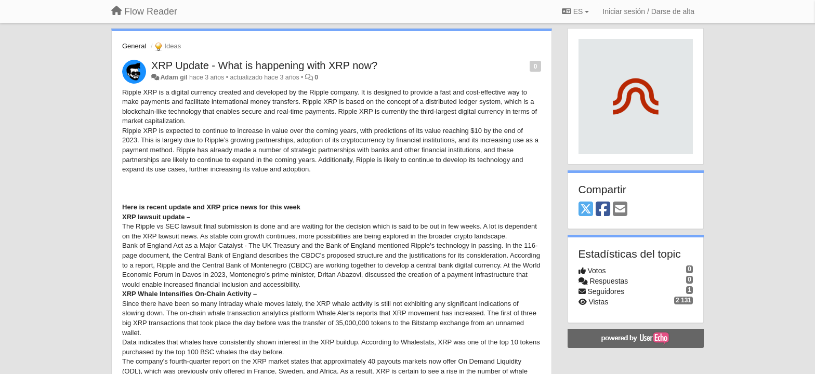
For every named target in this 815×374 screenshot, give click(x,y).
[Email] (620, 210)
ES (575, 11)
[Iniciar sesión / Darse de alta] (648, 11)
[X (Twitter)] (586, 210)
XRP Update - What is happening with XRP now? (264, 65)
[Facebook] (603, 210)
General (134, 46)
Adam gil (173, 77)
